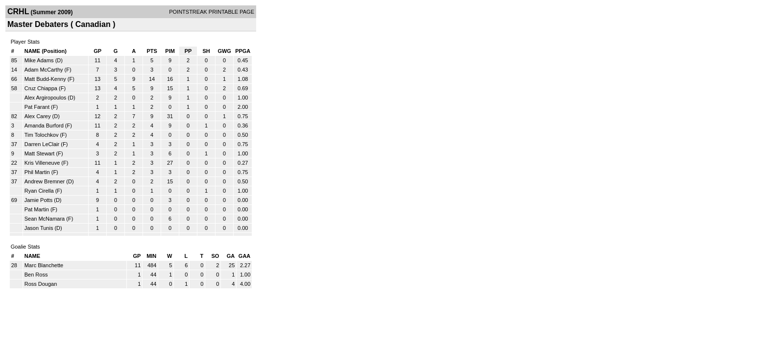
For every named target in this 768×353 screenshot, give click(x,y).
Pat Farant (36, 107)
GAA (244, 256)
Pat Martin (36, 209)
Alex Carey (37, 116)
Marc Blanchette (43, 265)
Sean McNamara (44, 219)
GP (97, 51)
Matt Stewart (39, 153)
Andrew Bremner (44, 181)
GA (231, 256)
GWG (224, 51)
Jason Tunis (38, 228)
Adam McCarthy (43, 70)
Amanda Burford (44, 125)
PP (188, 51)
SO (215, 256)
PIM (170, 51)
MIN (151, 256)
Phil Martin (37, 172)
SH (206, 51)
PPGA (242, 51)
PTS (151, 51)
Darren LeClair (42, 144)
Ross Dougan (40, 284)
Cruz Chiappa (40, 88)
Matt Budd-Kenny (45, 79)
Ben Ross (36, 274)
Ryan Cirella (39, 191)
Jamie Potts (38, 200)
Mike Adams (39, 60)
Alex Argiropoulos (45, 98)
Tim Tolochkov (41, 135)
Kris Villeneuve (42, 163)
